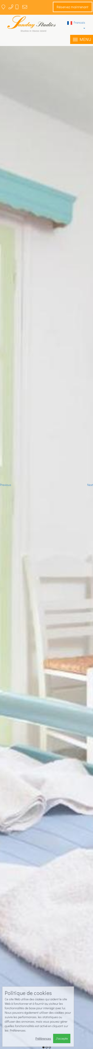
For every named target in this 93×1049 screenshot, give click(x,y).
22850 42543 (15, 8)
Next (90, 485)
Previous (5, 485)
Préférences (43, 1038)
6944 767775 (20, 8)
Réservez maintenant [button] (73, 7)
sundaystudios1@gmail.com (30, 8)
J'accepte (62, 1038)
